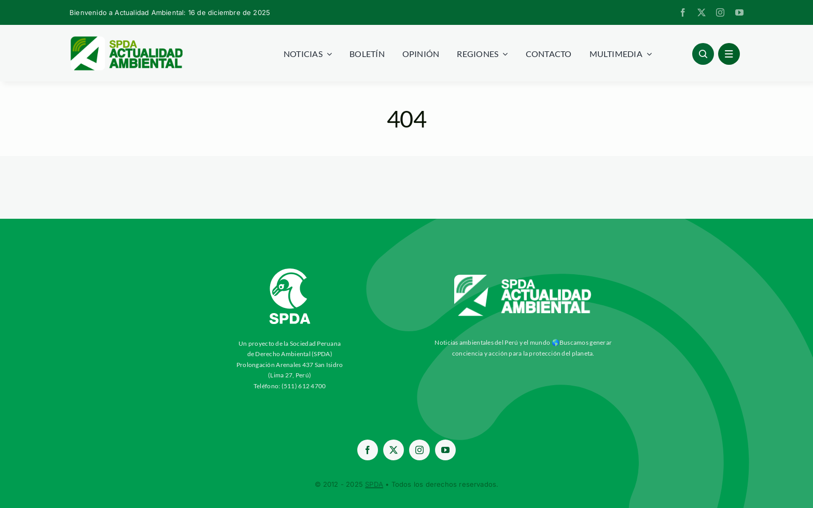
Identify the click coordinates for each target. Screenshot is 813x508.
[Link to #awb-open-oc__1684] (729, 54)
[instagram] (720, 12)
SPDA (374, 484)
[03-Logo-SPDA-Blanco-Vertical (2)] (290, 265)
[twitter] (701, 12)
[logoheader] (126, 40)
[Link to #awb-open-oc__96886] (703, 54)
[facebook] (683, 12)
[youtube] (739, 12)
